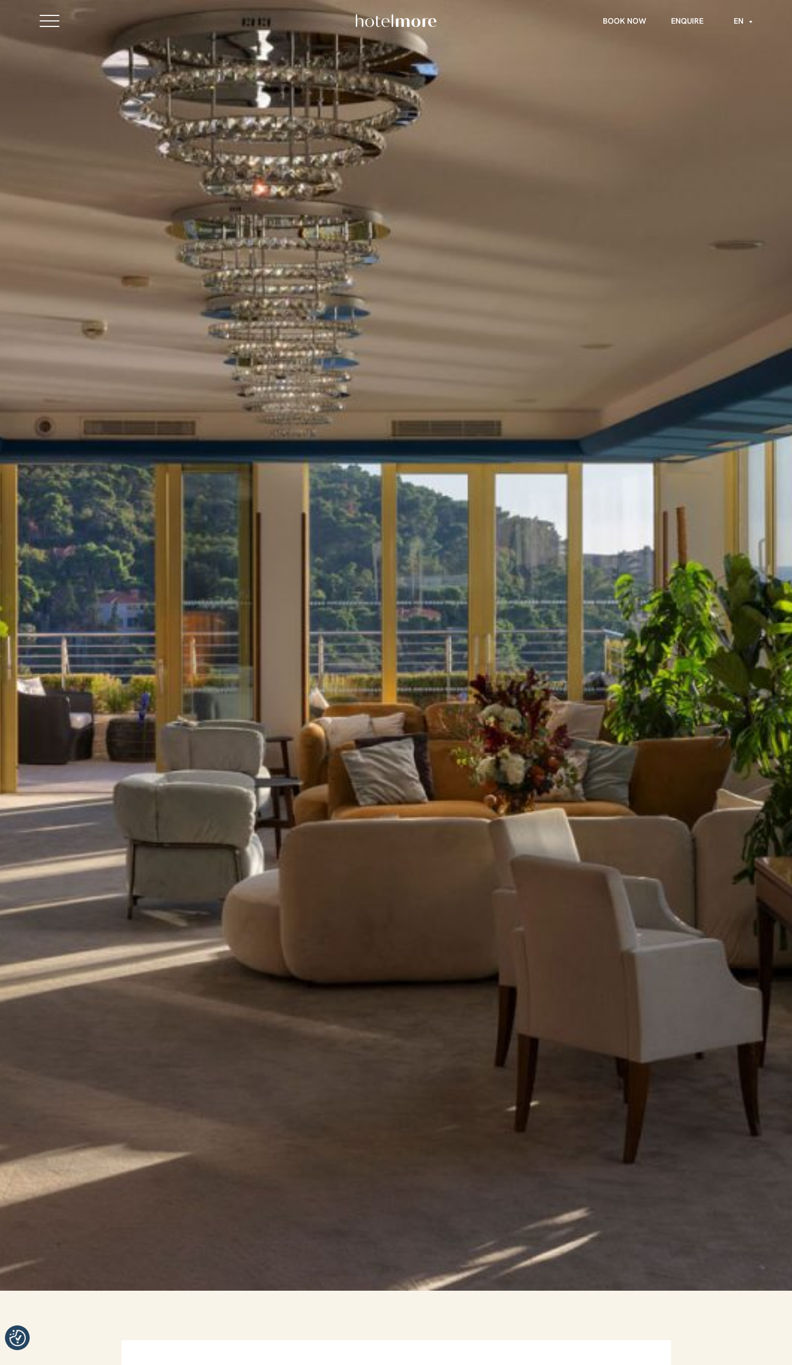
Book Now (624, 21)
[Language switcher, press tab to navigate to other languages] (740, 21)
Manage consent (17, 1337)
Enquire (687, 21)
